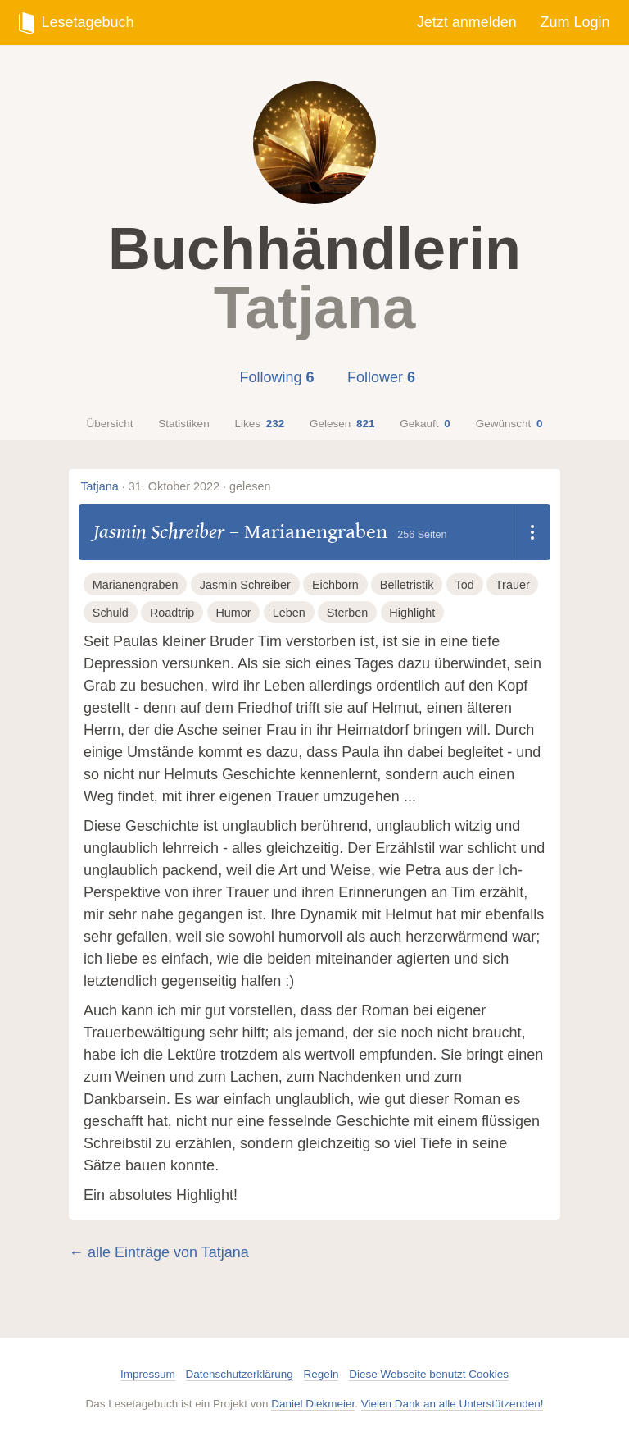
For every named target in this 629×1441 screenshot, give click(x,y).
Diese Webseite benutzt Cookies (429, 1374)
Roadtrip (172, 612)
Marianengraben (315, 532)
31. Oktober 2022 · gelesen (200, 486)
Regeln (321, 1374)
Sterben (347, 612)
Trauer (513, 584)
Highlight (412, 612)
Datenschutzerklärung (239, 1374)
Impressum (147, 1374)
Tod (464, 584)
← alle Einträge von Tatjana (159, 1252)
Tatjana (99, 486)
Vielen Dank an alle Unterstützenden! (452, 1404)
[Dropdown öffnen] (532, 532)
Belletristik (407, 584)
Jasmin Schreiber (158, 532)
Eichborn (335, 584)
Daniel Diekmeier (313, 1404)
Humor (233, 612)
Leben (289, 612)
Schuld (111, 612)
